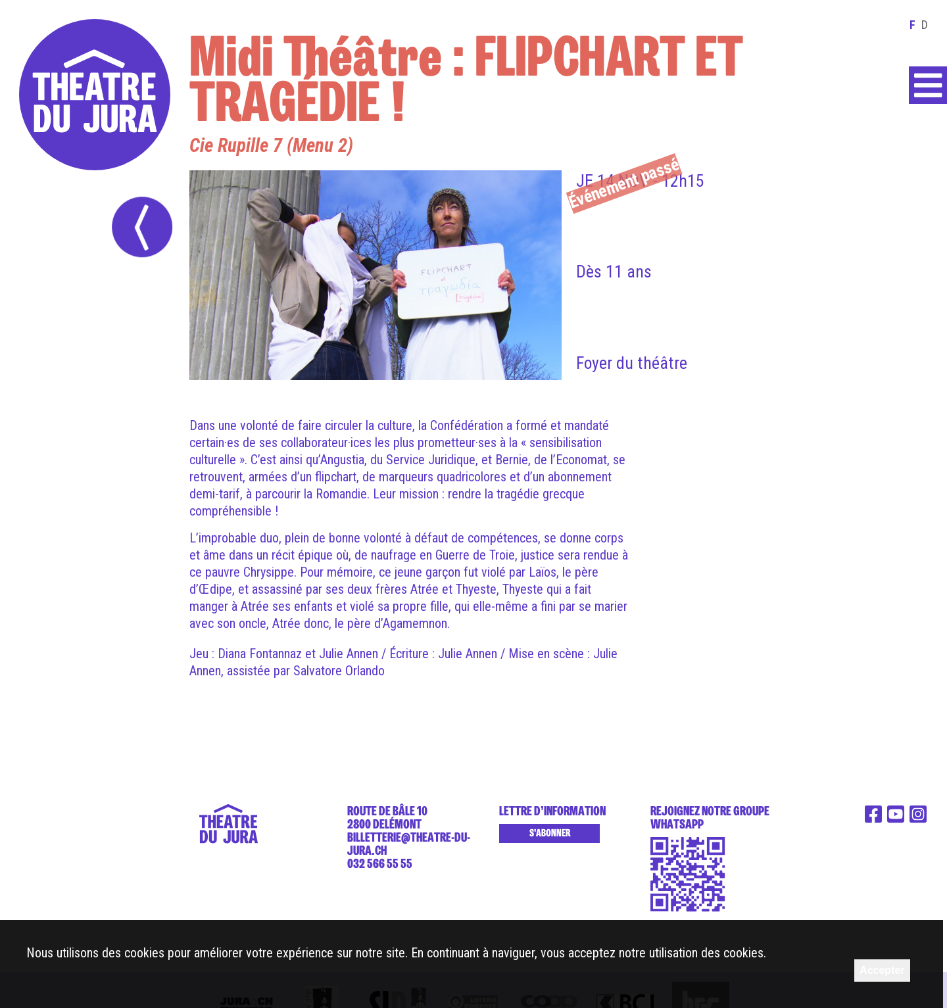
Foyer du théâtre (631, 363)
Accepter (882, 970)
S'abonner (549, 833)
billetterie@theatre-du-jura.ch (408, 843)
